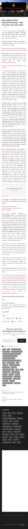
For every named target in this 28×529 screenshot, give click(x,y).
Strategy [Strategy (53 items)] (5, 439)
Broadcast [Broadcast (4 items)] (19, 413)
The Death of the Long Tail (10, 199)
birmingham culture (17, 351)
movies (17, 374)
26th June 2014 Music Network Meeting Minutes (14, 399)
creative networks (14, 365)
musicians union (7, 378)
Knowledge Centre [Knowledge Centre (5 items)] (7, 426)
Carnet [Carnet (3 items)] (4, 415)
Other (14, 346)
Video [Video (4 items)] (14, 442)
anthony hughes (16, 349)
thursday (17, 383)
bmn (4, 362)
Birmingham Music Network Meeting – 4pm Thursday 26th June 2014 (14, 392)
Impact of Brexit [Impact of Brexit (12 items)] (6, 423)
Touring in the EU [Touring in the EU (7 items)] (7, 442)
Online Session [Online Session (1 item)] (17, 431)
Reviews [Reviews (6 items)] (22, 437)
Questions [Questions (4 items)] (5, 437)
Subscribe (21, 340)
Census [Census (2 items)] (9, 415)
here (25, 181)
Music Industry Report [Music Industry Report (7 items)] (8, 429)
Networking (7, 346)
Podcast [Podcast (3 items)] (22, 434)
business (5, 365)
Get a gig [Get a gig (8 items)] (16, 421)
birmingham (6, 351)
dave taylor (6, 367)
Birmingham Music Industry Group (11, 353)
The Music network (8, 383)
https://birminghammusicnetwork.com (12, 208)
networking (17, 378)
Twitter (9, 210)
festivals (14, 367)
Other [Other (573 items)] (12, 434)
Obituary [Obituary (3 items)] (9, 431)
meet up (5, 374)
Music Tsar (17, 376)
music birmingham (7, 376)
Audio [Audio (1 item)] (14, 413)
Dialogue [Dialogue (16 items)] (20, 418)
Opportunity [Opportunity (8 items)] (6, 434)
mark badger (6, 371)
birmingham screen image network (12, 360)
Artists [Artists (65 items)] (4, 413)
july (22, 369)
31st (9, 349)
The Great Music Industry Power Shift (12, 65)
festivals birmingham (8, 369)
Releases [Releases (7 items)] (16, 437)
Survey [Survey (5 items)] (10, 439)
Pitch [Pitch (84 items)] (16, 434)
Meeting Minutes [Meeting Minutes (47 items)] (17, 426)
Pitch (17, 346)
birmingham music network (10, 356)
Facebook (4, 210)
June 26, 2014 (5, 27)
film (17, 369)
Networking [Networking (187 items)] (18, 429)
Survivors (20, 55)
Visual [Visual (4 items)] (18, 442)
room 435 (5, 380)
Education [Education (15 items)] (5, 421)
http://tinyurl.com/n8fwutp (9, 62)
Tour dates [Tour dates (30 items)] (16, 439)
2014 (4, 349)
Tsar (4, 385)
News (11, 346)
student (12, 380)
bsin (18, 362)
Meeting (11, 374)
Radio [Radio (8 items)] (10, 437)
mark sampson (15, 371)
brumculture (11, 362)
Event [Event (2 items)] (10, 421)
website (4, 265)
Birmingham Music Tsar (9, 358)
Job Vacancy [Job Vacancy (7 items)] (15, 423)
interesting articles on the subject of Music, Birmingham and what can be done (14, 278)
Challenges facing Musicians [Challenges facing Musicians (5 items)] (9, 418)
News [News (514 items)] (4, 431)
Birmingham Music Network (14, 524)
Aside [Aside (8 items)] (9, 413)
